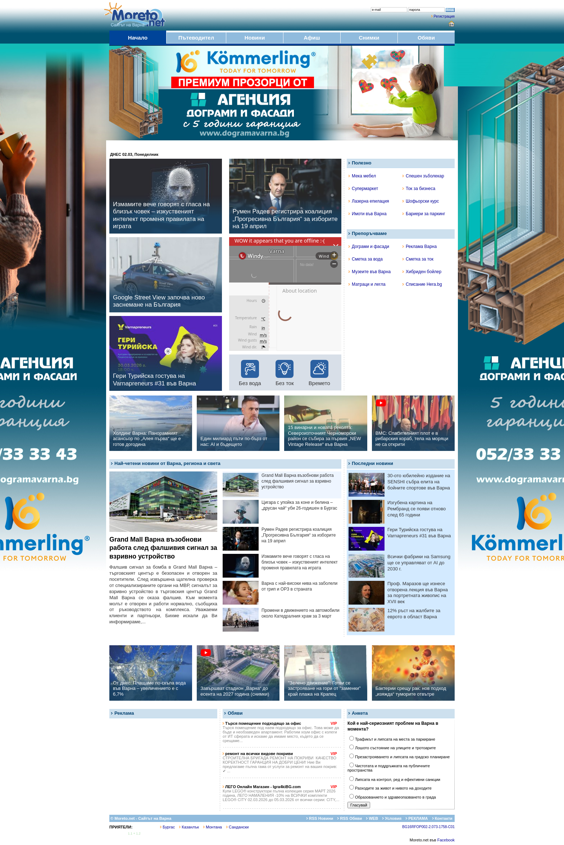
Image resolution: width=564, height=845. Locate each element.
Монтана (212, 827)
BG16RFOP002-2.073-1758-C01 (428, 827)
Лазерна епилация (369, 201)
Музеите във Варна (370, 271)
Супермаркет (363, 188)
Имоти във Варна (368, 213)
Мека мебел (362, 176)
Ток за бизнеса (418, 188)
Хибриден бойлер (421, 271)
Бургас (167, 827)
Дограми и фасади (369, 246)
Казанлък (189, 827)
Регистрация (444, 16)
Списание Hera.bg (422, 284)
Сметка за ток (417, 259)
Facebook (446, 840)
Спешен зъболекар (423, 176)
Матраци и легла (367, 284)
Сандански (237, 827)
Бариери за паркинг (423, 213)
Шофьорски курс (420, 201)
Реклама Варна (419, 246)
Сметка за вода (366, 259)
